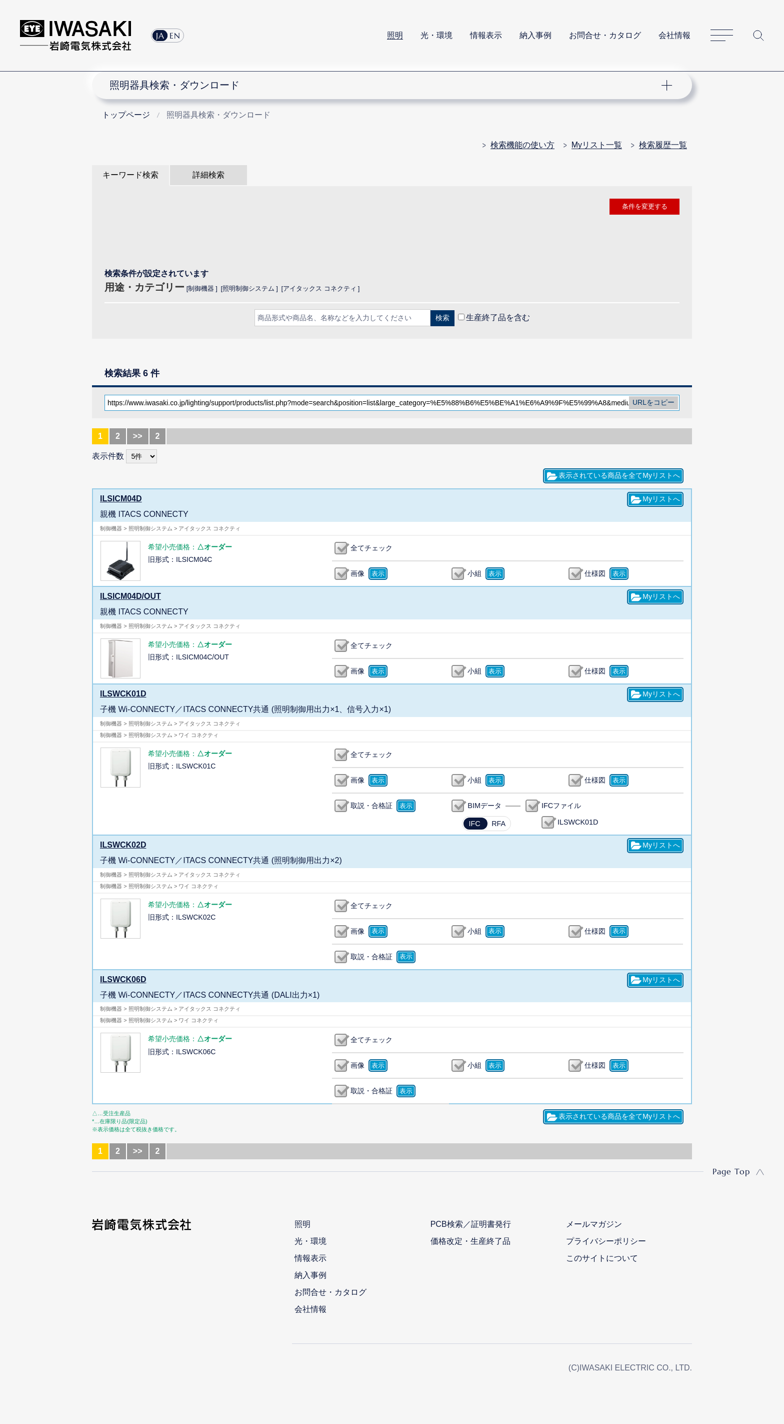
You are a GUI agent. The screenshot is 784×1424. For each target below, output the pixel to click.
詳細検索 (208, 175)
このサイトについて (602, 1258)
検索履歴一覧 (663, 145)
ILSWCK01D (123, 693)
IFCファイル (561, 806)
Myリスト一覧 (597, 145)
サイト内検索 (758, 36)
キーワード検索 (130, 175)
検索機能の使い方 (522, 145)
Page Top (731, 1171)
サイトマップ (721, 36)
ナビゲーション (386, 85)
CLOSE (392, 344)
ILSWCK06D (123, 979)
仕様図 (595, 573)
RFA (499, 824)
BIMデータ (485, 806)
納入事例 (536, 35)
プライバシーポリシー (606, 1241)
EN (175, 36)
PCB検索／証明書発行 (470, 1224)
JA (160, 36)
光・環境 (436, 35)
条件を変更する (645, 206)
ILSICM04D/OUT (130, 596)
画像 (357, 573)
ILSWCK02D (123, 845)
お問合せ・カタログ (605, 35)
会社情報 (674, 35)
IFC (474, 824)
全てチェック (371, 548)
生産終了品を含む (498, 317)
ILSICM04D (121, 498)
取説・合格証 (371, 806)
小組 (475, 573)
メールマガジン (594, 1224)
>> (137, 436)
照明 (395, 35)
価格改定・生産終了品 (470, 1241)
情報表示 (486, 35)
